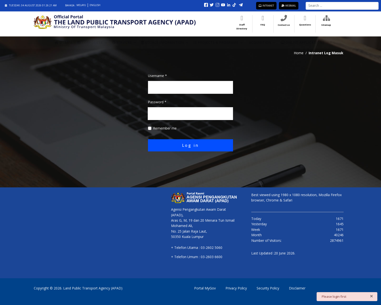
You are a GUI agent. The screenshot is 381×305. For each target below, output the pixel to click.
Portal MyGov (205, 288)
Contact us (284, 24)
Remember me (165, 128)
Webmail (288, 5)
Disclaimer (297, 288)
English (95, 5)
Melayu (82, 5)
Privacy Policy (236, 288)
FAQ (262, 24)
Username (157, 75)
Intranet (266, 5)
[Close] (371, 296)
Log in (190, 145)
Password (157, 102)
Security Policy (268, 288)
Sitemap (326, 24)
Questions (305, 24)
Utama (63, 42)
